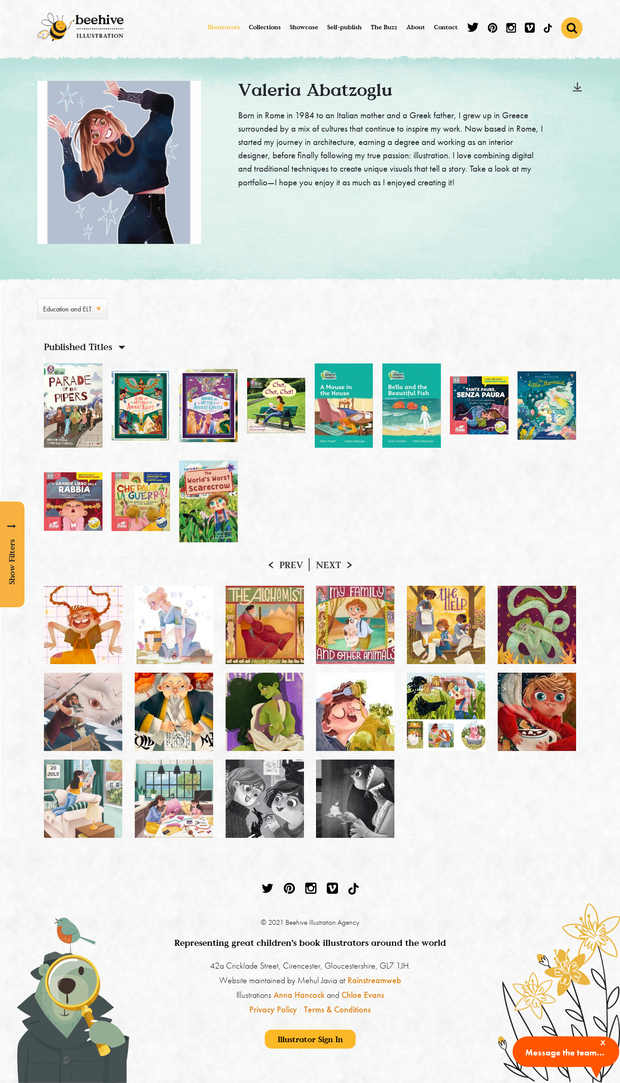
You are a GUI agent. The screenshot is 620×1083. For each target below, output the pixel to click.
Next (328, 564)
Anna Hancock (299, 994)
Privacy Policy (273, 1009)
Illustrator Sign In (310, 1039)
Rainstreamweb (374, 980)
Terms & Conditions (337, 1009)
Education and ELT (67, 309)
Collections (265, 26)
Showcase (304, 26)
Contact (446, 26)
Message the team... (564, 1052)
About (415, 26)
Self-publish (344, 26)
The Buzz (384, 26)
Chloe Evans (362, 994)
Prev (291, 564)
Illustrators (224, 26)
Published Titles (78, 346)
